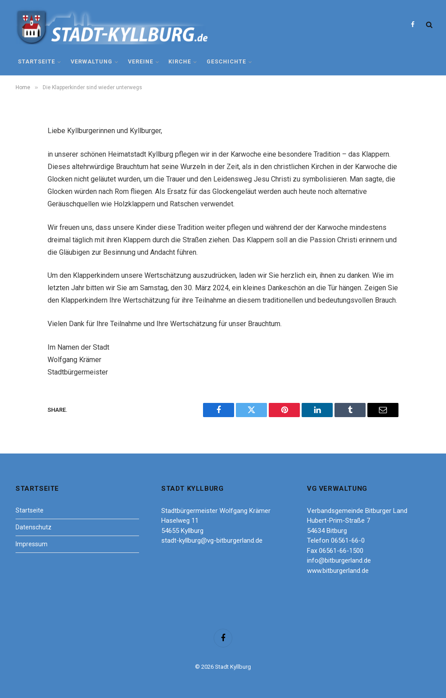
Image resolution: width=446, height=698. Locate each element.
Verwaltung (91, 61)
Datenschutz (34, 527)
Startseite (36, 61)
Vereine (140, 61)
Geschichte (226, 61)
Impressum (32, 544)
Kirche (179, 61)
